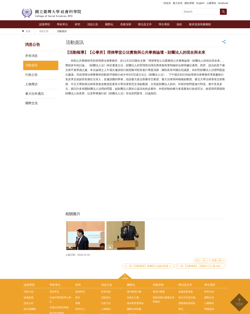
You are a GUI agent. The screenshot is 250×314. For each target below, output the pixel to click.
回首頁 (167, 3)
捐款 (179, 24)
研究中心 (80, 309)
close (125, 278)
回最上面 (216, 260)
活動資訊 (62, 31)
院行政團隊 (30, 309)
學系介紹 (209, 291)
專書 (77, 303)
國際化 (109, 24)
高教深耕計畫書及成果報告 (163, 299)
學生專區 (164, 24)
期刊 (77, 297)
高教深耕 (125, 24)
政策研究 (80, 291)
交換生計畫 (133, 297)
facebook (223, 3)
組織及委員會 (185, 291)
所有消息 (31, 55)
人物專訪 (31, 84)
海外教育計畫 (134, 291)
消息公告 (92, 24)
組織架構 (28, 297)
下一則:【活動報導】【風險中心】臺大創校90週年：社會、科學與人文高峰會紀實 (201, 266)
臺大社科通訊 (34, 93)
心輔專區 (211, 3)
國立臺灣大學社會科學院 (51, 13)
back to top (239, 302)
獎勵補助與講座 (186, 303)
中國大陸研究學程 (59, 307)
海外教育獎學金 (135, 303)
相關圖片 (72, 214)
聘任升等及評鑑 (186, 297)
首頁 (28, 31)
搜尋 (223, 12)
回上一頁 (200, 260)
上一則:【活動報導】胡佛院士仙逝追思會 (147, 266)
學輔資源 (209, 309)
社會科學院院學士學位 (60, 299)
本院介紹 (28, 291)
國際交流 (31, 103)
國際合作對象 (134, 309)
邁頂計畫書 (159, 291)
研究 (77, 24)
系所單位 (54, 291)
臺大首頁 (177, 3)
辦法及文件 (145, 24)
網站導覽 (189, 3)
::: (23, 36)
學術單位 (62, 24)
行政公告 (31, 74)
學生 (180, 309)
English (200, 3)
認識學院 (44, 24)
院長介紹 (28, 303)
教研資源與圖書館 (200, 24)
